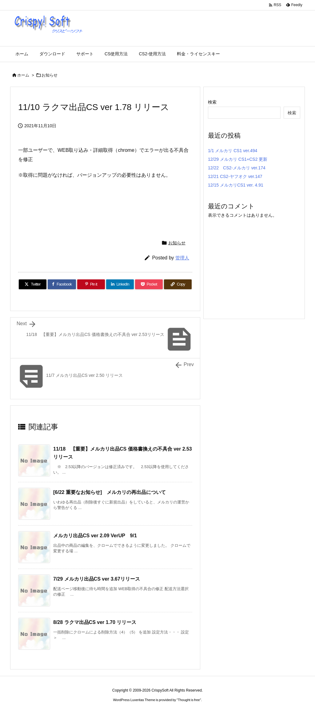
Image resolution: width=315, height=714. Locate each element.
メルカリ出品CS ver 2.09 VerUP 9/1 (95, 535)
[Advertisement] (130, 206)
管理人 (182, 257)
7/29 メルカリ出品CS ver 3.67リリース (96, 579)
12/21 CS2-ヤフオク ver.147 (235, 176)
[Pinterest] (91, 284)
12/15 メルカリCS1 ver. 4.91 (235, 185)
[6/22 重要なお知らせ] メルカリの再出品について (109, 492)
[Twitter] (32, 284)
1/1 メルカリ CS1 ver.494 (232, 150)
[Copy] (178, 284)
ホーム (23, 75)
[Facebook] (62, 284)
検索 (212, 102)
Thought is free (189, 700)
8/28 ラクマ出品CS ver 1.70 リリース (94, 622)
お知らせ (50, 75)
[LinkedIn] (120, 284)
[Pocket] (149, 284)
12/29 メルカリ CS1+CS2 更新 (237, 159)
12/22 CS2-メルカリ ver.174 (236, 167)
